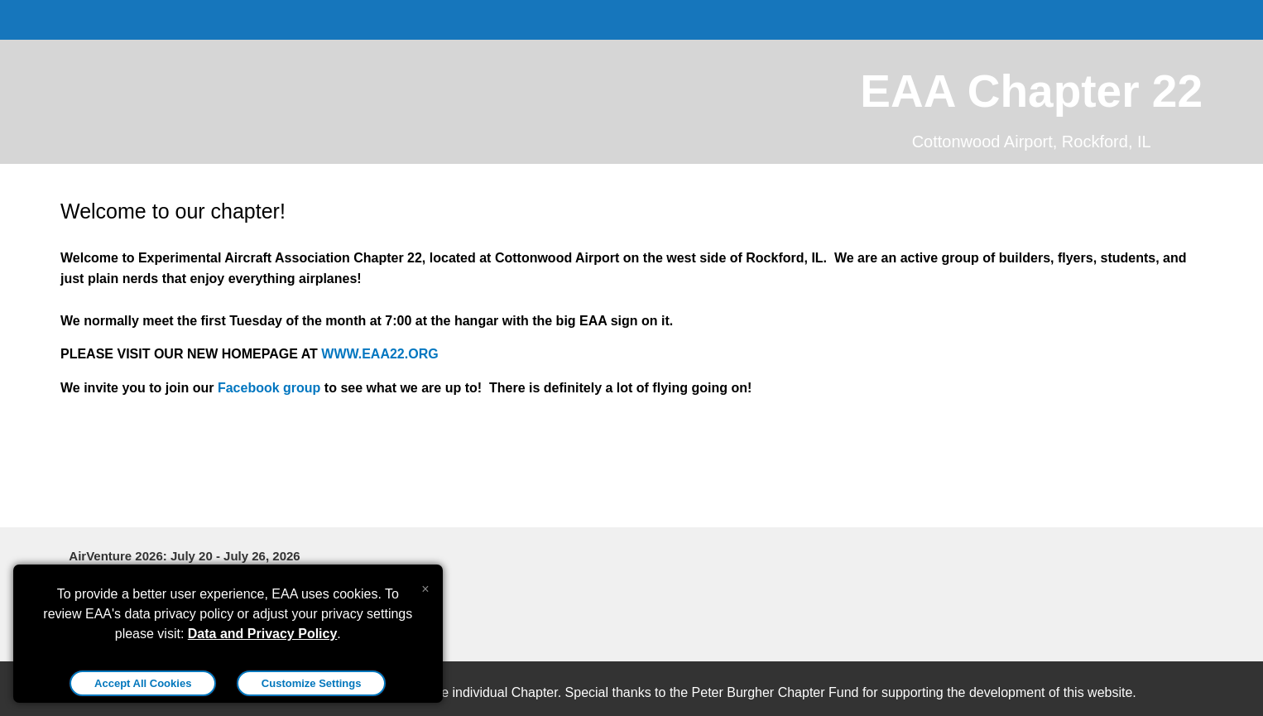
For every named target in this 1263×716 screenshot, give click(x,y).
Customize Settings (312, 683)
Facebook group (269, 388)
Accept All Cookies (142, 683)
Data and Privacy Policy (263, 634)
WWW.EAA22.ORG (379, 354)
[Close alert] (425, 585)
